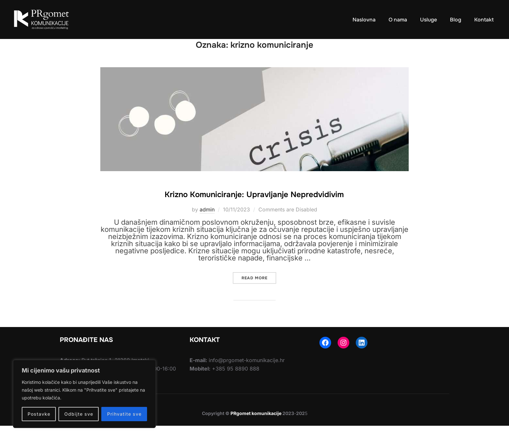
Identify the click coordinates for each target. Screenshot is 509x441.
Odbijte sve (78, 414)
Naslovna (362, 19)
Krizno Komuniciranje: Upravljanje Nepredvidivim (254, 209)
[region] (84, 394)
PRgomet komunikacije (255, 428)
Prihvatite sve (124, 414)
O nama (396, 19)
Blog (455, 19)
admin (207, 224)
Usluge (427, 19)
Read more (259, 291)
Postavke (39, 414)
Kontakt (483, 19)
